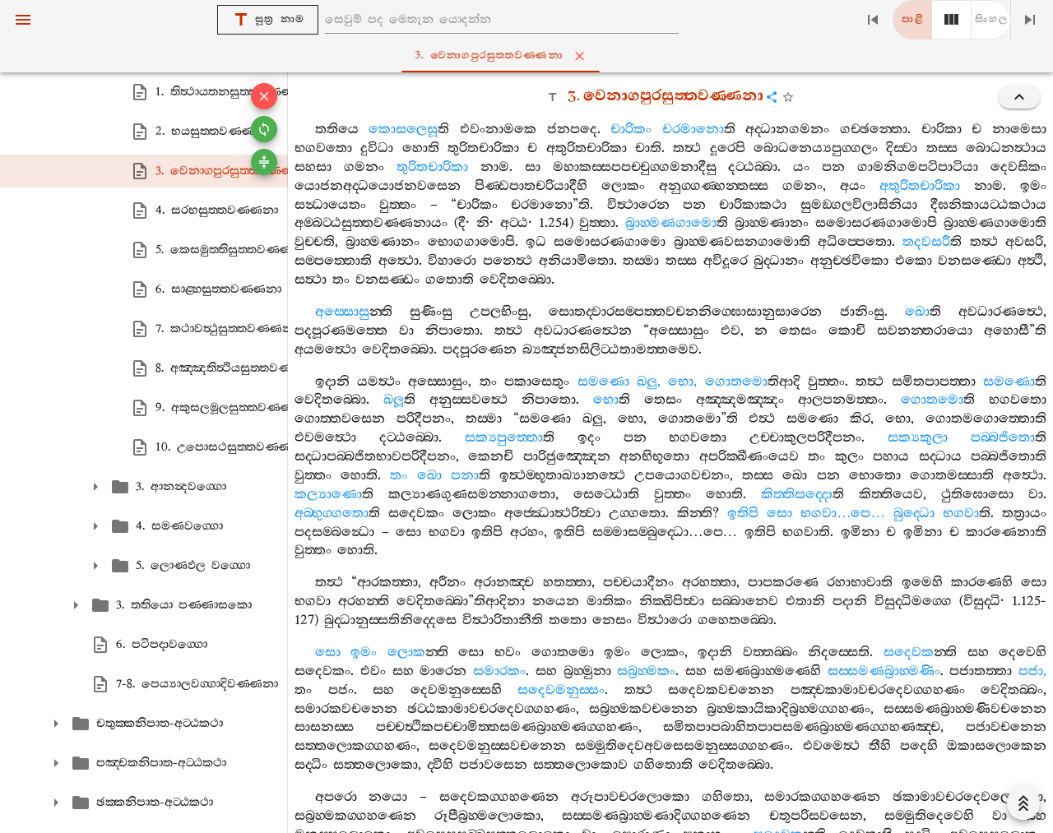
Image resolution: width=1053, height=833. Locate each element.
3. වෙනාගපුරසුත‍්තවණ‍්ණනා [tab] (530, 56)
